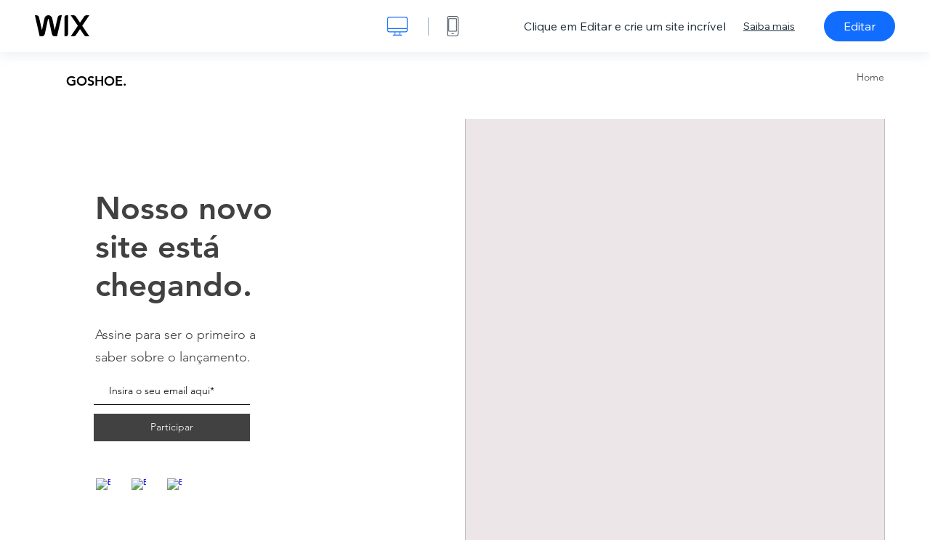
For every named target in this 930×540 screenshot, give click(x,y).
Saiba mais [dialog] (769, 26)
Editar (860, 26)
